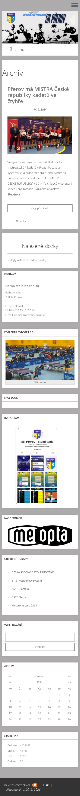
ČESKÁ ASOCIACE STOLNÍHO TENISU (34, 572)
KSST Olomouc (20, 589)
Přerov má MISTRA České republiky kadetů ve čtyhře (38, 95)
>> (69, 676)
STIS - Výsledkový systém (27, 580)
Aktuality (21, 221)
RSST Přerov (19, 597)
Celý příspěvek (40, 208)
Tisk (46, 785)
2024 (39, 682)
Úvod (9, 49)
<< (10, 676)
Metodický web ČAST (24, 605)
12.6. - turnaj (40, 382)
